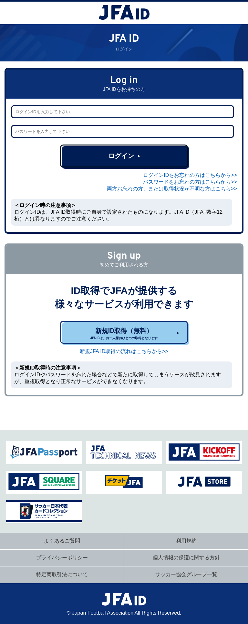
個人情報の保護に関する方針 (186, 557)
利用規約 (186, 540)
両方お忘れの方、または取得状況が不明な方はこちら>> (172, 188)
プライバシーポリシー (62, 557)
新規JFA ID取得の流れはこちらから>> (124, 351)
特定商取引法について (62, 574)
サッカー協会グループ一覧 (186, 574)
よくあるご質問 (62, 540)
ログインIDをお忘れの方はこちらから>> (190, 175)
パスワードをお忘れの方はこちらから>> (190, 182)
